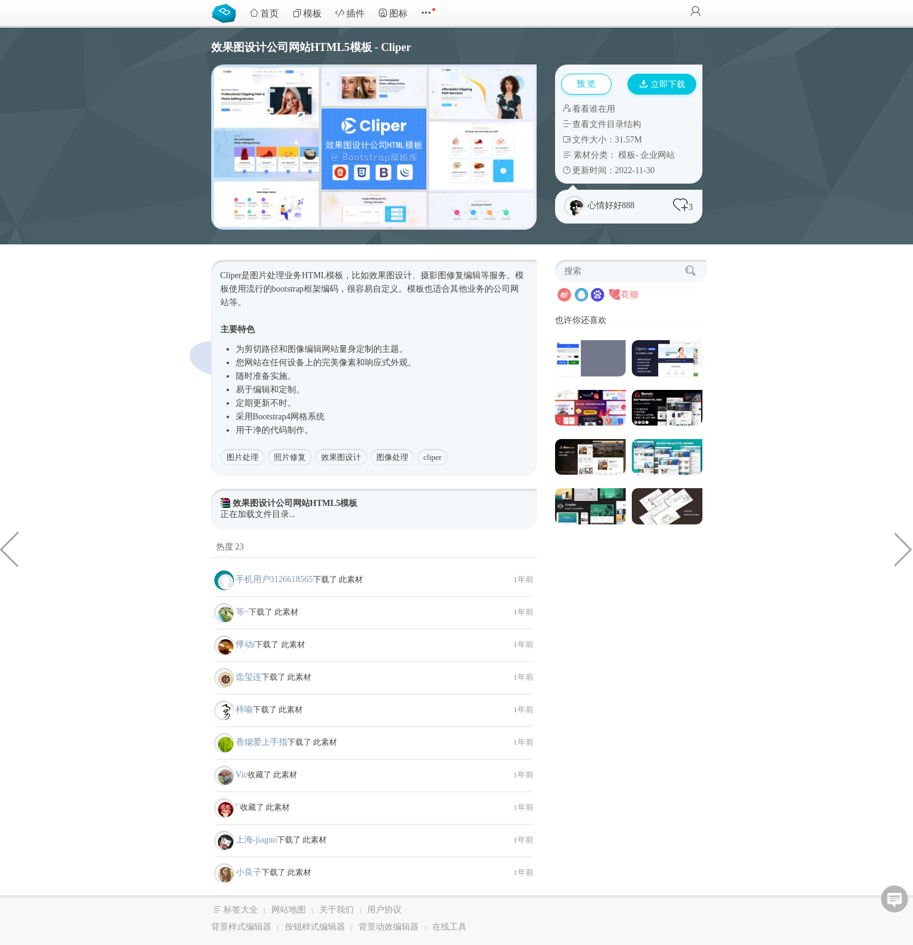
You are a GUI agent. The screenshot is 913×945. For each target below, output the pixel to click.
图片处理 (242, 457)
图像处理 (392, 457)
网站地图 (288, 909)
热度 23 (230, 546)
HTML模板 (323, 275)
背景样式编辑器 (241, 926)
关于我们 (336, 909)
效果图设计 (341, 457)
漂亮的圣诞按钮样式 (9, 548)
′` (238, 807)
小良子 (249, 872)
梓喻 (244, 709)
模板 (307, 13)
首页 (264, 13)
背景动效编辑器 (389, 926)
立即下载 (662, 84)
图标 (393, 13)
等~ (242, 611)
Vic (241, 774)
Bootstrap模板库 (226, 12)
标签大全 (240, 909)
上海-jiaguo (257, 839)
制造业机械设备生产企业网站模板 (904, 548)
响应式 (377, 362)
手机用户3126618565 (274, 579)
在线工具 (449, 926)
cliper (433, 457)
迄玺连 (249, 677)
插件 (350, 13)
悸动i (245, 644)
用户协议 (384, 909)
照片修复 (290, 457)
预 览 (586, 83)
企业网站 (657, 155)
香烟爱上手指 (261, 742)
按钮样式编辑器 (315, 926)
